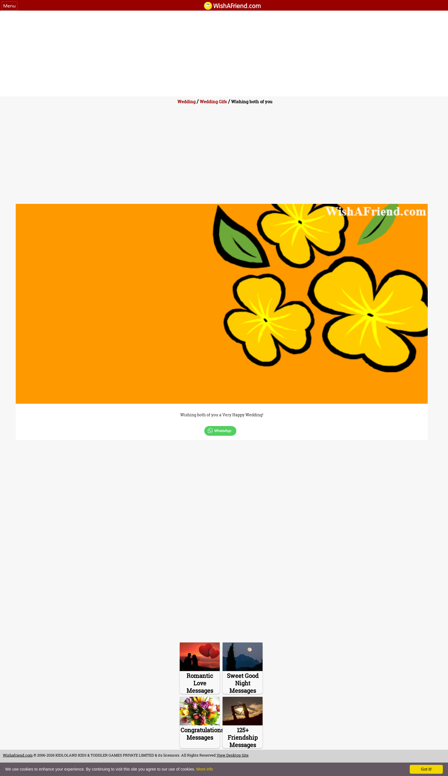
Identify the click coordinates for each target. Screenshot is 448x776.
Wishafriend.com (18, 755)
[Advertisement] (224, 53)
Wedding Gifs (213, 101)
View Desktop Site (233, 755)
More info (204, 769)
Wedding (186, 101)
